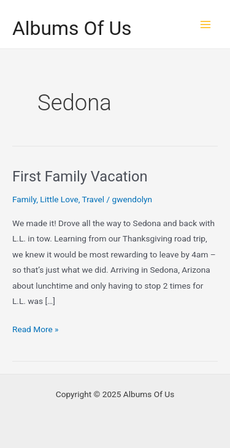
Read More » (35, 329)
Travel (93, 199)
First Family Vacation (80, 176)
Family (24, 199)
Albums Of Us (72, 28)
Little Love (59, 199)
